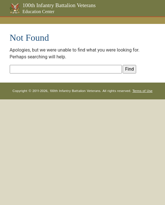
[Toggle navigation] (156, 20)
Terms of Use (142, 91)
